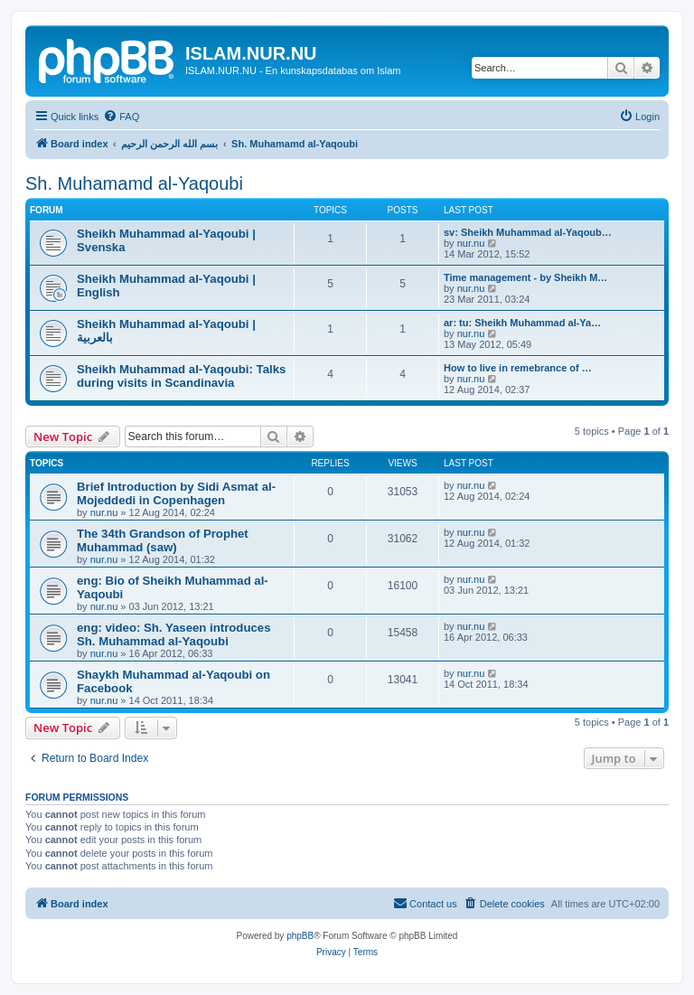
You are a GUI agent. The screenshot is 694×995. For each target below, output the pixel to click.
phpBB (300, 936)
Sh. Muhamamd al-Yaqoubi (134, 183)
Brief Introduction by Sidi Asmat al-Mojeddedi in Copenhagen (176, 493)
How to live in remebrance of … (518, 367)
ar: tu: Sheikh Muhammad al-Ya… (522, 322)
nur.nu (471, 243)
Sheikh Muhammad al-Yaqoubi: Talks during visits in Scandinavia (181, 376)
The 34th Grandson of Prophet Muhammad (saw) (163, 540)
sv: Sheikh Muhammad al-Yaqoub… (528, 232)
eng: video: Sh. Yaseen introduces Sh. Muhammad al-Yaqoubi (173, 634)
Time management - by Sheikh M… (525, 277)
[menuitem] (121, 116)
